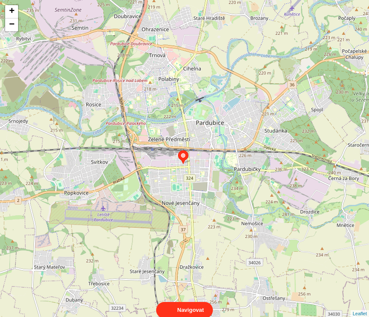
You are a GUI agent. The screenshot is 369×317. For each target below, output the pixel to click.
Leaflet (360, 305)
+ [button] (12, 11)
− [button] (12, 24)
